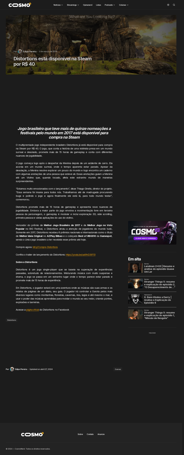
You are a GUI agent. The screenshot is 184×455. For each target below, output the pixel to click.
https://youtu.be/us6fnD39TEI (82, 254)
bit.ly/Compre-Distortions (46, 247)
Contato (90, 434)
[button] (168, 4)
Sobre (80, 434)
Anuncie (101, 434)
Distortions (11, 320)
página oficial (33, 309)
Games (118, 369)
